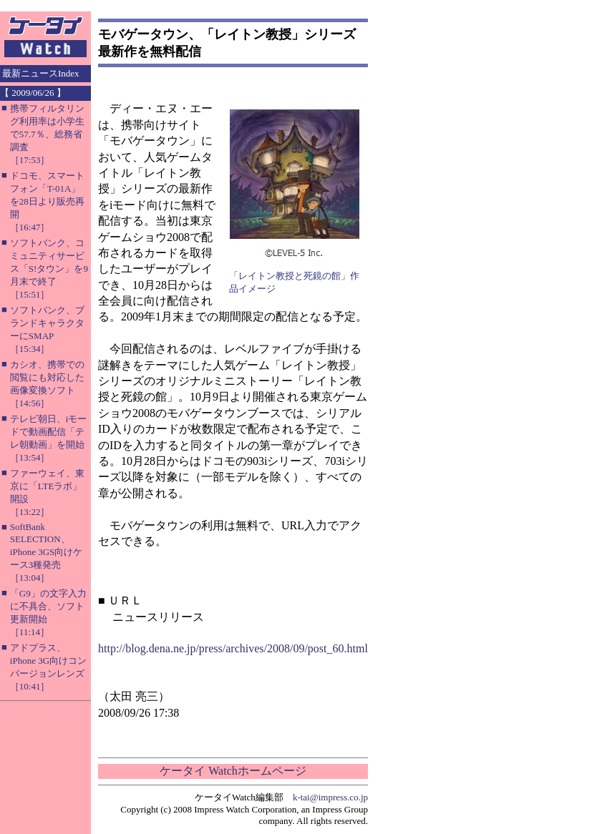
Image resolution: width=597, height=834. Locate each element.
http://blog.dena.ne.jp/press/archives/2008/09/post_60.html (233, 648)
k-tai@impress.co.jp (330, 797)
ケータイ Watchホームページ (233, 771)
